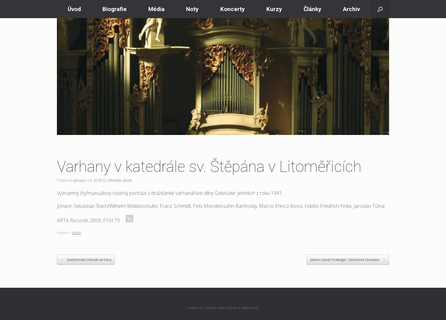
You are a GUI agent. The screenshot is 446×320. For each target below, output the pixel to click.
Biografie (114, 9)
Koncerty (232, 9)
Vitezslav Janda (120, 180)
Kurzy (274, 9)
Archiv (351, 9)
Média (156, 9)
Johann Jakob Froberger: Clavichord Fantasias (348, 260)
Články (312, 9)
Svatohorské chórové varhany (85, 260)
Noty (192, 9)
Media (76, 232)
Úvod (74, 9)
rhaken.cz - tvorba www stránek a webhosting (223, 307)
